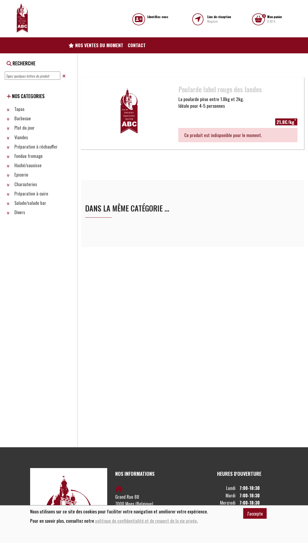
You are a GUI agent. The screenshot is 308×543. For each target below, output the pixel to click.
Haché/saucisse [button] (24, 165)
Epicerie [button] (17, 174)
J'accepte (255, 513)
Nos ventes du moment (96, 45)
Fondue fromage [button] (25, 156)
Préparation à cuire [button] (27, 193)
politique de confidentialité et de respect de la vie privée (146, 520)
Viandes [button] (17, 137)
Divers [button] (16, 212)
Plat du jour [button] (21, 127)
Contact (137, 45)
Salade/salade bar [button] (26, 202)
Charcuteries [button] (22, 184)
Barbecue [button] (19, 118)
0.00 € (274, 19)
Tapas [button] (16, 109)
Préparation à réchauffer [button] (32, 146)
